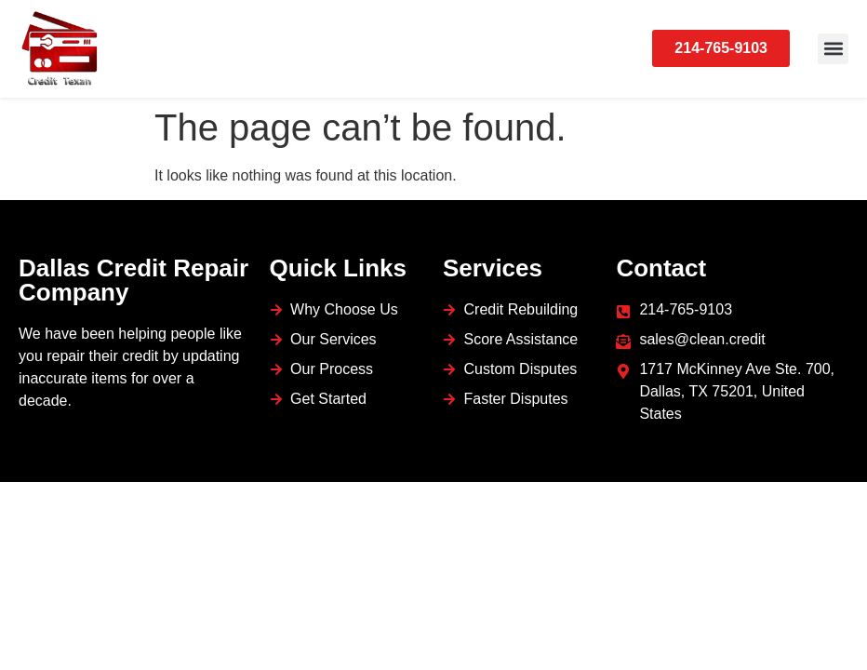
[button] (833, 49)
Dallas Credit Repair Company (133, 280)
